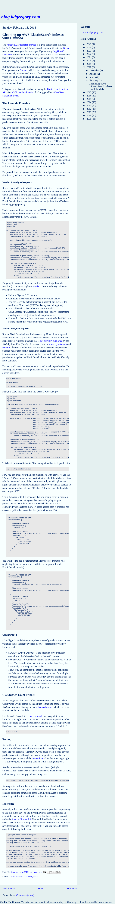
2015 (89, 99)
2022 (89, 54)
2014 (89, 102)
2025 (89, 44)
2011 (89, 112)
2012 (89, 109)
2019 (89, 64)
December (95, 70)
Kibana (65, 48)
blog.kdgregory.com (20, 16)
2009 (89, 118)
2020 (89, 60)
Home (40, 886)
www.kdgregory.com (93, 32)
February (94, 80)
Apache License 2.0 (21, 817)
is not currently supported (50, 341)
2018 (89, 67)
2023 (89, 50)
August (93, 73)
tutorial (36, 286)
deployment (33, 874)
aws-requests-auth (58, 344)
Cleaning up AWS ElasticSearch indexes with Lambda (33, 36)
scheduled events (44, 705)
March (93, 77)
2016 (89, 95)
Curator (23, 70)
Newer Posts (9, 886)
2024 (89, 47)
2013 (89, 105)
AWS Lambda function (23, 92)
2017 (89, 92)
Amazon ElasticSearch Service (21, 44)
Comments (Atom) (25, 893)
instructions (37, 756)
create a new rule (35, 714)
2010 (89, 115)
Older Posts (71, 886)
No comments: (36, 870)
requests (6, 347)
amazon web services (18, 874)
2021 (89, 57)
